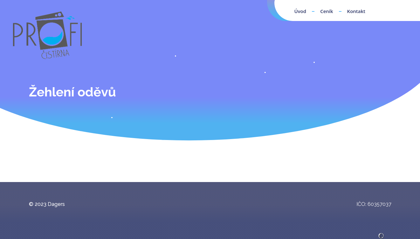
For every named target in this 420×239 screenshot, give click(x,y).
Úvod (300, 11)
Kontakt (356, 11)
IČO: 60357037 (373, 204)
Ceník (326, 11)
